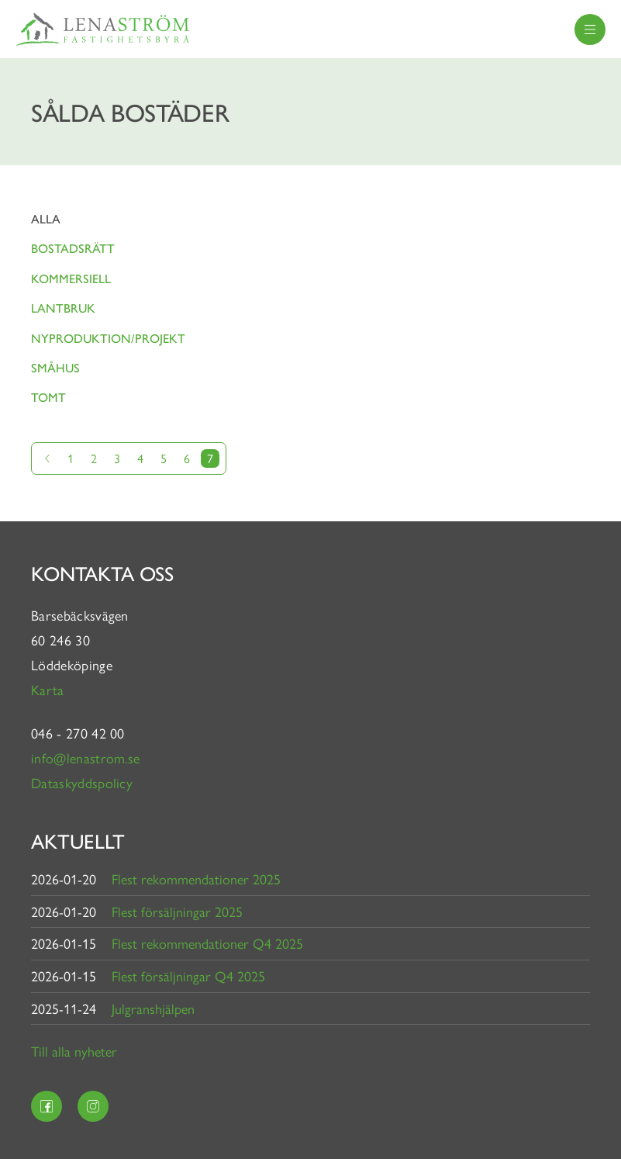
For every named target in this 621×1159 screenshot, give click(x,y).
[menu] (589, 29)
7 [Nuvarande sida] (210, 458)
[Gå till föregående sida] (47, 458)
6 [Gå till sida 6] (187, 458)
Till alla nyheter (74, 1050)
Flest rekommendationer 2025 (196, 878)
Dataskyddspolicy (82, 782)
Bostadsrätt (73, 248)
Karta (49, 689)
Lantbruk (63, 308)
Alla (45, 218)
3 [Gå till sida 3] (117, 458)
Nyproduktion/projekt (108, 338)
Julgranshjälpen (153, 1008)
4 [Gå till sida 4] (140, 458)
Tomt (48, 397)
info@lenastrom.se (85, 757)
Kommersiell (71, 278)
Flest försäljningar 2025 (177, 911)
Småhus (55, 367)
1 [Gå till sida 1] (70, 458)
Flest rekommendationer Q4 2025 (207, 943)
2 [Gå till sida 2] (94, 458)
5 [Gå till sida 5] (163, 458)
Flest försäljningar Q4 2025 (188, 975)
